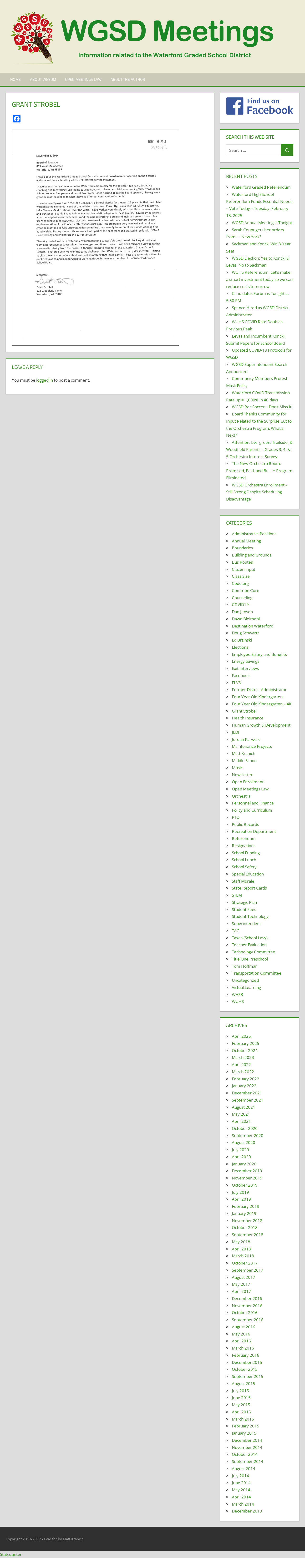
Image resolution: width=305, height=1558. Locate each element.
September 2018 (247, 1234)
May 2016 (241, 1334)
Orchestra (241, 796)
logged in (44, 380)
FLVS (236, 682)
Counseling (242, 597)
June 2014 (241, 1482)
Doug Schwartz (245, 633)
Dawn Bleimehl (246, 619)
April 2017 (241, 1291)
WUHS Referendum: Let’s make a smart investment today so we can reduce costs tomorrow (259, 279)
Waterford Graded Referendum (261, 187)
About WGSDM (43, 79)
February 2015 (245, 1426)
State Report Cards (249, 888)
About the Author (128, 79)
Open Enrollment (248, 781)
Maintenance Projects (252, 746)
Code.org (240, 583)
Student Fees (244, 909)
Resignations (243, 845)
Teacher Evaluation (249, 944)
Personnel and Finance (253, 803)
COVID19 (240, 604)
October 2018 (245, 1227)
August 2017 (243, 1277)
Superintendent (246, 923)
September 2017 (247, 1270)
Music (237, 767)
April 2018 (241, 1249)
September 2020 (247, 1135)
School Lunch (244, 859)
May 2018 (241, 1241)
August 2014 (243, 1468)
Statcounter (11, 1554)
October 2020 (245, 1128)
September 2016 (247, 1319)
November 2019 (247, 1178)
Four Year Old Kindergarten (257, 696)
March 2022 (243, 1071)
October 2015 (245, 1369)
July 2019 (240, 1192)
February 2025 (245, 1043)
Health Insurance (248, 718)
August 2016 (243, 1327)
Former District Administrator (259, 689)
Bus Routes (242, 562)
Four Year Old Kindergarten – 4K (261, 704)
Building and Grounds (251, 555)
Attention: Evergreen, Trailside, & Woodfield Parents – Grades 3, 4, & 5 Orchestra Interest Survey (259, 449)
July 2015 (240, 1390)
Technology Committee (253, 952)
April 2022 (241, 1064)
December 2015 (247, 1362)
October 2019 (245, 1185)
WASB (237, 994)
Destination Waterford (252, 626)
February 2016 (245, 1355)
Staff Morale (243, 881)
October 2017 (245, 1263)
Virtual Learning (246, 987)
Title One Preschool (250, 959)
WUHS (238, 1001)
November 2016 (247, 1305)
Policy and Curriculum (252, 810)
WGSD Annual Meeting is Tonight (262, 222)
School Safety (244, 867)
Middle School (245, 760)
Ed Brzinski (242, 640)
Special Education (248, 874)
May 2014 (241, 1489)
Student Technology (250, 916)
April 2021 (241, 1121)
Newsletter (242, 774)
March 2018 (243, 1256)
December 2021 (247, 1093)
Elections (240, 647)
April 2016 (241, 1341)
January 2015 (244, 1433)
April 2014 (241, 1497)
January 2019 (244, 1213)
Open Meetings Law (83, 79)
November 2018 (247, 1220)
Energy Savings (245, 661)
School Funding (246, 852)
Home (15, 79)
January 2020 (244, 1164)
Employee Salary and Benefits (259, 654)
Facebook (241, 675)
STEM (237, 895)
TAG (235, 930)
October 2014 (245, 1454)
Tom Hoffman (245, 966)
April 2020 (241, 1156)
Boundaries (242, 548)
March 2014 (243, 1504)
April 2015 (241, 1412)
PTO (235, 817)
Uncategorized (245, 980)
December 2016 (247, 1298)
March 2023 (243, 1057)
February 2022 (245, 1079)
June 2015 (241, 1397)
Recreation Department (254, 831)
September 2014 (247, 1461)
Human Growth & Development (261, 725)
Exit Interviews (245, 668)
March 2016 (243, 1348)
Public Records (245, 824)
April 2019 (241, 1199)
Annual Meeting (246, 541)
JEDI (235, 732)
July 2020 (240, 1149)
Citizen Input (243, 569)
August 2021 (243, 1107)
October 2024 (245, 1050)
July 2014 (240, 1475)
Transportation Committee (256, 973)
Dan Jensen (242, 611)
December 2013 (247, 1511)
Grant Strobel (244, 711)
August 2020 (243, 1142)
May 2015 (241, 1404)
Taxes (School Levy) (250, 938)
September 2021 (247, 1100)
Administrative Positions (254, 533)
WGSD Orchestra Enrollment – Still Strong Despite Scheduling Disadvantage (257, 492)
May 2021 (241, 1114)
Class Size (241, 576)
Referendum (244, 838)
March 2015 (243, 1419)
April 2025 (241, 1036)
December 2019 (247, 1171)
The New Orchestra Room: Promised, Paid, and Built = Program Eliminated (259, 471)
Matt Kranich (243, 753)
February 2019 (245, 1206)
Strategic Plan (244, 902)
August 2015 (243, 1383)
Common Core (245, 590)
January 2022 (244, 1085)
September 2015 (247, 1376)
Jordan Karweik (246, 739)
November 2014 (247, 1447)
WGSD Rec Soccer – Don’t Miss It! (262, 407)
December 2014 (247, 1440)
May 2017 (241, 1284)
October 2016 (245, 1312)
